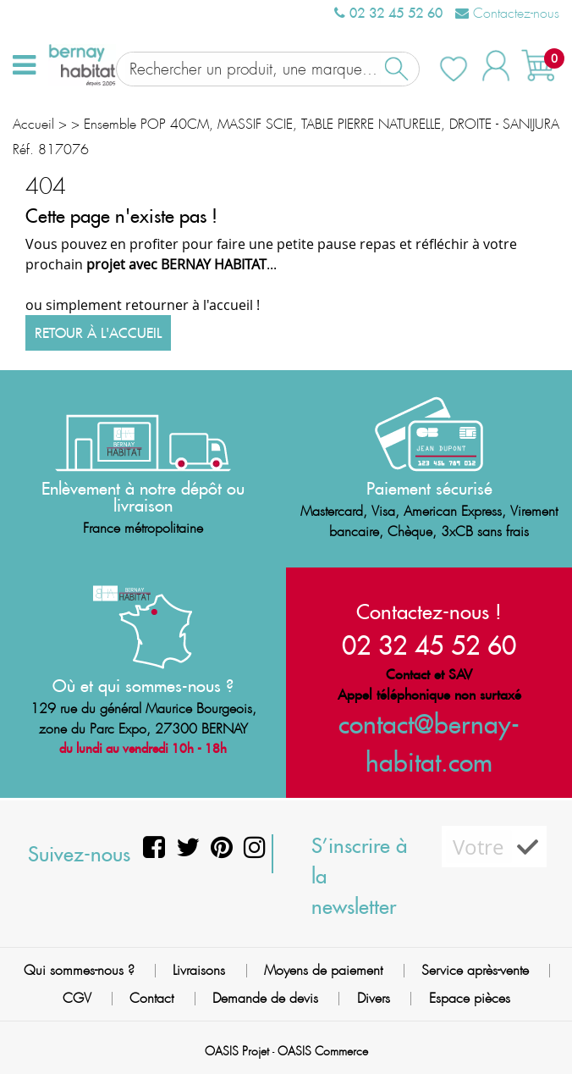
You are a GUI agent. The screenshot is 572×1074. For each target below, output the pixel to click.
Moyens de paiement (323, 970)
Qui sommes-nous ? (79, 970)
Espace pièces (469, 998)
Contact (151, 998)
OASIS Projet (237, 1051)
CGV (77, 998)
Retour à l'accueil (98, 332)
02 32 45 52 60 (388, 12)
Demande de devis (265, 998)
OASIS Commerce (323, 1051)
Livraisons (199, 970)
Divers (373, 998)
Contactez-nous (507, 13)
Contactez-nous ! (429, 611)
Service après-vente (475, 970)
